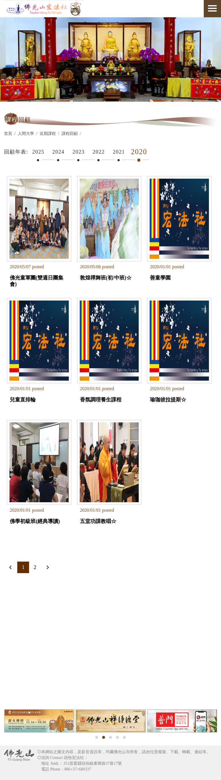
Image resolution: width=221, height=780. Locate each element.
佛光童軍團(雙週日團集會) (36, 281)
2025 (38, 152)
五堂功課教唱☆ (98, 521)
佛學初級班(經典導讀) (35, 521)
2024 (58, 152)
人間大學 (26, 133)
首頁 (8, 133)
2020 (139, 152)
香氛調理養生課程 (100, 400)
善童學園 (160, 278)
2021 (119, 152)
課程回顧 (70, 133)
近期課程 (48, 133)
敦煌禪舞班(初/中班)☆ (106, 278)
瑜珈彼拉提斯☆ (168, 400)
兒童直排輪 (23, 400)
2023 (79, 152)
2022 (99, 152)
